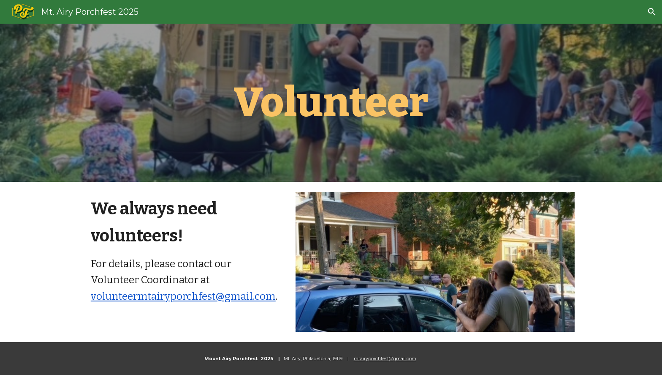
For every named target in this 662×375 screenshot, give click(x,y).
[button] (652, 12)
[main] (331, 102)
